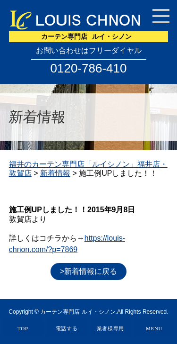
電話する (67, 328)
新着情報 (55, 173)
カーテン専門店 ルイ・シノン (77, 311)
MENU (154, 328)
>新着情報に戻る (88, 271)
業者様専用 (111, 328)
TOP (22, 328)
